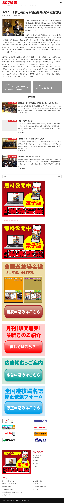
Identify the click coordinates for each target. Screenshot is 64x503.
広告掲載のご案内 (7, 489)
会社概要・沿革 (37, 481)
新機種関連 (36, 458)
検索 (59, 176)
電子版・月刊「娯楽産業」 (10, 484)
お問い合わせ (37, 484)
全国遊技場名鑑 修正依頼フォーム (12, 492)
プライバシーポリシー (39, 486)
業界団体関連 (17, 16)
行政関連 (35, 463)
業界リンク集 (6, 495)
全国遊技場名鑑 (6, 486)
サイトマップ (37, 489)
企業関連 (35, 460)
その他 (35, 466)
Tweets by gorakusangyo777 (11, 220)
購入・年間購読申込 (8, 481)
